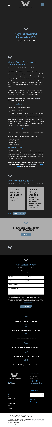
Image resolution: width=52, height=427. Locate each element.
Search (32, 395)
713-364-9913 (12, 384)
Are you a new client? (12, 285)
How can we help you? (13, 289)
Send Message (26, 306)
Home (9, 396)
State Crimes (11, 406)
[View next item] (10, 214)
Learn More (26, 235)
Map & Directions (34, 381)
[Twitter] (36, 402)
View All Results (19, 214)
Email (28, 281)
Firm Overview (11, 399)
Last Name (29, 276)
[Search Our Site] (42, 395)
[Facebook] (30, 402)
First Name (10, 276)
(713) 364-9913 (37, 98)
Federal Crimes (11, 401)
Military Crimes (11, 404)
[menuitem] (9, 424)
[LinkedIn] (33, 402)
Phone (9, 281)
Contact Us (10, 408)
